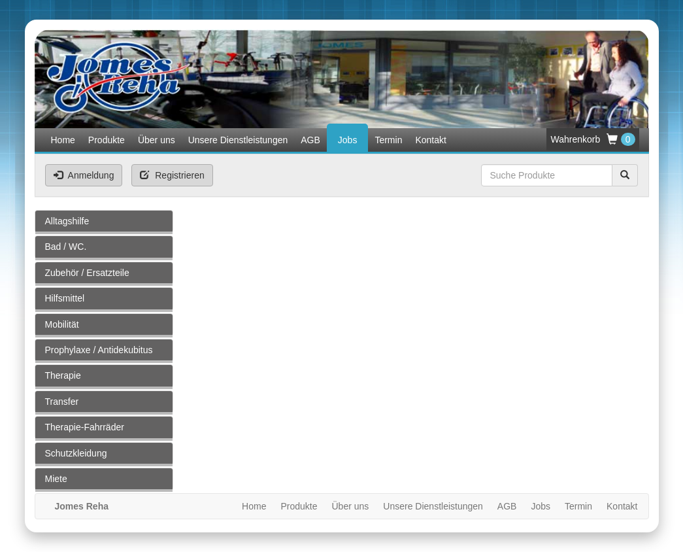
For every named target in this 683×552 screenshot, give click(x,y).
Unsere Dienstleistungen (238, 140)
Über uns (156, 140)
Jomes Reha (81, 506)
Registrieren (172, 175)
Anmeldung (84, 175)
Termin (388, 140)
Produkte (106, 140)
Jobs (348, 140)
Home (63, 140)
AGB (310, 140)
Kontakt (430, 140)
